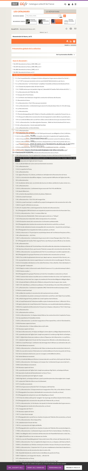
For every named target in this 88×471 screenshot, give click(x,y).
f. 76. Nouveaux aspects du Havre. (25, 411)
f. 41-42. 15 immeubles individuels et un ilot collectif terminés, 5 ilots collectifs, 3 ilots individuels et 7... (43, 263)
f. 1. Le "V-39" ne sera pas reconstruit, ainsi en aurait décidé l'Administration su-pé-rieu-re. (40, 81)
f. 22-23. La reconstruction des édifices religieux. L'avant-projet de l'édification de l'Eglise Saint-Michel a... (43, 177)
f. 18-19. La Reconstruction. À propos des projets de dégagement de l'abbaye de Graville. (40, 150)
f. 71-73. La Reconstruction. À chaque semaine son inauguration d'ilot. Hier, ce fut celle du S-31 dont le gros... (43, 389)
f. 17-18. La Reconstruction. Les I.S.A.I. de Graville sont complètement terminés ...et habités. (40, 147)
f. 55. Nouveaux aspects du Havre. (25, 329)
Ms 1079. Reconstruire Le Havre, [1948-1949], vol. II (27, 67)
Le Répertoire (52, 11)
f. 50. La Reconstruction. (22, 309)
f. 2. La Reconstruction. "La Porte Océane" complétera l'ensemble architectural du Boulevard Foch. (43, 84)
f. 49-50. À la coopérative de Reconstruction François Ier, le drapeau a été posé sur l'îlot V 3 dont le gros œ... (43, 307)
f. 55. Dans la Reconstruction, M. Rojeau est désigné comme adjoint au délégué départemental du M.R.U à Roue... (43, 331)
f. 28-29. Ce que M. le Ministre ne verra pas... (27, 205)
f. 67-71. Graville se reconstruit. (24, 384)
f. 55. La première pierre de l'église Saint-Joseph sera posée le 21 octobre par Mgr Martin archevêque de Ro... (43, 334)
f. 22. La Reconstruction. (22, 172)
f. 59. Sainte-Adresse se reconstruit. (25, 345)
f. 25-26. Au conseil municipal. (24, 197)
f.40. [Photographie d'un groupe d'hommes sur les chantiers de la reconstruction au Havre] (40, 254)
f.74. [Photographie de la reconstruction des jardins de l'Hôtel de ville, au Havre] (37, 400)
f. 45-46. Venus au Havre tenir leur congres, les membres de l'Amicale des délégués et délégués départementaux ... (43, 279)
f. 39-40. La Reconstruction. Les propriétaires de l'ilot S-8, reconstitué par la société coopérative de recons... (43, 252)
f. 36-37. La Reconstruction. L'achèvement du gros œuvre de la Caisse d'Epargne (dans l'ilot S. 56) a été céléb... (43, 238)
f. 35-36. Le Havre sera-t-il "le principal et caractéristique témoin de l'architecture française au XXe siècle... (43, 232)
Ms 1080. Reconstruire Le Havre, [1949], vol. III (26, 69)
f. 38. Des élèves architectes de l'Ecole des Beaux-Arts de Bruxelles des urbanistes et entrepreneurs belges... (43, 246)
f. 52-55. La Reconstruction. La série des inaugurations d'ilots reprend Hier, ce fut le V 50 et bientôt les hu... (43, 320)
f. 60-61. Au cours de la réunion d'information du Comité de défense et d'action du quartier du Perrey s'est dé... (43, 351)
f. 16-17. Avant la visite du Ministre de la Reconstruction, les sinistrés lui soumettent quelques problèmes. (43, 144)
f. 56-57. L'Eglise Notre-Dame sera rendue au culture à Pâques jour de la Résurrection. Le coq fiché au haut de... (43, 337)
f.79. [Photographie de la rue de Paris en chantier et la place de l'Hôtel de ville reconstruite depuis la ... (43, 428)
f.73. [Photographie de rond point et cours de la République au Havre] (35, 395)
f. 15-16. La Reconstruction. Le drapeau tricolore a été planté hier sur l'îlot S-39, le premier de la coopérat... (43, 141)
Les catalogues (22, 11)
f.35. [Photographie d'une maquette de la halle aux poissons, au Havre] (35, 230)
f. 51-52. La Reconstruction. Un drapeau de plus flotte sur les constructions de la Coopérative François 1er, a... (43, 315)
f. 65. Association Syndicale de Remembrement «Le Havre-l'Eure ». (33, 373)
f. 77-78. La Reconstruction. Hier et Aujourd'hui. (28, 420)
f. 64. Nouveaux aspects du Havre (25, 367)
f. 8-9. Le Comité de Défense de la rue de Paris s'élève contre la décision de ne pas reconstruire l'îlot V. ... (43, 119)
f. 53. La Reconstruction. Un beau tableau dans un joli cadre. (32, 326)
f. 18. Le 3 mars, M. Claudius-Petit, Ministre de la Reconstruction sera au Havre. (37, 152)
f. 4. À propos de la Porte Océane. (25, 95)
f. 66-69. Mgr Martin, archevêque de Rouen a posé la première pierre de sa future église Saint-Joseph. (43, 378)
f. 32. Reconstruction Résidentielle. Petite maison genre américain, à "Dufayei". (37, 216)
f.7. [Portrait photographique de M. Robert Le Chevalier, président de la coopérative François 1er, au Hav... (43, 114)
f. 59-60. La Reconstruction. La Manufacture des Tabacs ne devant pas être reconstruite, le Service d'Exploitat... (43, 348)
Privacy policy (73, 467)
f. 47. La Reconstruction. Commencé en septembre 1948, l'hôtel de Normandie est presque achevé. (42, 287)
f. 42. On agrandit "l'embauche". (24, 265)
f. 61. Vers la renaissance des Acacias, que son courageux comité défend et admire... (38, 354)
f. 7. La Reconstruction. (22, 111)
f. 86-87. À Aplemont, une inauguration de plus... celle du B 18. (32, 455)
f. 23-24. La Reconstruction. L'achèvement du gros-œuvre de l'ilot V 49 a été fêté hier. (38, 188)
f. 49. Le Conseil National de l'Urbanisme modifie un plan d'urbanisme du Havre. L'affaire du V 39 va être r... (43, 301)
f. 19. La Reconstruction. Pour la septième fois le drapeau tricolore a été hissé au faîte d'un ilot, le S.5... (43, 155)
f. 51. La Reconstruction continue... (25, 312)
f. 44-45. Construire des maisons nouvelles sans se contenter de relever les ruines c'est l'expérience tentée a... (43, 276)
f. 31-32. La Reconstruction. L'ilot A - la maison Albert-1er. (31, 213)
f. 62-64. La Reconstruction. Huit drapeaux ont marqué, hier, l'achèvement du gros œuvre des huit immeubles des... (43, 362)
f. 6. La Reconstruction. (22, 108)
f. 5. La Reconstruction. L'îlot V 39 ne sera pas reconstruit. (31, 103)
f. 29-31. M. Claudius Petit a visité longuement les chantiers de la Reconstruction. (38, 208)
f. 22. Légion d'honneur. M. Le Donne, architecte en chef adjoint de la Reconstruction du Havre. (41, 174)
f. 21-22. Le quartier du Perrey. (24, 169)
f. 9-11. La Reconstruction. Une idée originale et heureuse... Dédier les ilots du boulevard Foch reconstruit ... (43, 122)
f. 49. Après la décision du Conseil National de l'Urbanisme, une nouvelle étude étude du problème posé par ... (43, 304)
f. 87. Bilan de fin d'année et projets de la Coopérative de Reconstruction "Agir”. (37, 461)
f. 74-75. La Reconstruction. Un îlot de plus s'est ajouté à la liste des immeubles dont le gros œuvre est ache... (43, 403)
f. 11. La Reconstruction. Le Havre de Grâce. (27, 128)
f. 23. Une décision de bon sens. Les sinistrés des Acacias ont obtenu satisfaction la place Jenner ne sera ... (43, 183)
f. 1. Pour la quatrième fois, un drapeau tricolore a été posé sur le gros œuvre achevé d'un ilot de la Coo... (43, 78)
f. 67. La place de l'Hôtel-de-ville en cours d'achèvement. (31, 381)
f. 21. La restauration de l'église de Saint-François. (29, 161)
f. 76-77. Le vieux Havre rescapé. (24, 414)
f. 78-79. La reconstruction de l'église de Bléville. (29, 425)
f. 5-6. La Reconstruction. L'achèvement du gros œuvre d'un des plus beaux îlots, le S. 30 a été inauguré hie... (43, 106)
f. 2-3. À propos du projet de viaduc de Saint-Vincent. (30, 86)
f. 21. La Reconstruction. (22, 166)
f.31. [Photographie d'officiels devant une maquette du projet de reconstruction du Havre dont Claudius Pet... (43, 210)
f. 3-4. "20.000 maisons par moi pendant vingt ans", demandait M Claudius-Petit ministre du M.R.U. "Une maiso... (43, 89)
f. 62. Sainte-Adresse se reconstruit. (25, 356)
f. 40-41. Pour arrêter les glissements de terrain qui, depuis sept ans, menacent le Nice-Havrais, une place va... (43, 257)
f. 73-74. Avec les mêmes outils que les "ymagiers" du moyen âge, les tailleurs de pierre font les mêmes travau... (43, 398)
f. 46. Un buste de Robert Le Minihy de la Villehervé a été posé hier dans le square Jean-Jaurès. (41, 282)
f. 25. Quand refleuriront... (23, 191)
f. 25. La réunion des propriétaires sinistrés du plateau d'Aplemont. (34, 194)
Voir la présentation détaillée (64, 54)
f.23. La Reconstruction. (22, 180)
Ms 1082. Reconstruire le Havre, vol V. (24, 75)
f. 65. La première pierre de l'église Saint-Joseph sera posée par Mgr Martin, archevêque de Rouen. (42, 370)
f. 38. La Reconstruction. (22, 243)
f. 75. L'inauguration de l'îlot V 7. (24, 409)
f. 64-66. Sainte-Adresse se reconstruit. (26, 365)
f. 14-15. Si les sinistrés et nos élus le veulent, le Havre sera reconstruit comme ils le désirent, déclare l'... (43, 139)
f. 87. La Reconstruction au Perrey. (25, 458)
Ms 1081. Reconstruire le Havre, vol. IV (24, 72)
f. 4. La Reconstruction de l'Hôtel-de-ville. (27, 92)
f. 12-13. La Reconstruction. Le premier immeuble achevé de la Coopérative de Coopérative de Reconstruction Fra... (43, 136)
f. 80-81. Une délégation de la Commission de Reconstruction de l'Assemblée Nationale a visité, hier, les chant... (43, 433)
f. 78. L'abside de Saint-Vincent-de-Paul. (26, 422)
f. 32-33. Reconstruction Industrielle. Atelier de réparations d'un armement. (36, 219)
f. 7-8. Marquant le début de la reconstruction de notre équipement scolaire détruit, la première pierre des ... (43, 117)
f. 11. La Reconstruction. (22, 130)
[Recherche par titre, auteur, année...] (42, 16)
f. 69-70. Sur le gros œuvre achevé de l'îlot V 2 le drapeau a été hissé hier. (35, 387)
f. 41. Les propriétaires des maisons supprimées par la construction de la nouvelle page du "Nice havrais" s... (43, 260)
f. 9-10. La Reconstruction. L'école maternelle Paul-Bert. (31, 125)
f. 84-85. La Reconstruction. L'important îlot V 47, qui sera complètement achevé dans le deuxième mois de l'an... (43, 447)
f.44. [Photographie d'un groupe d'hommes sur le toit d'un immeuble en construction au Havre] (42, 274)
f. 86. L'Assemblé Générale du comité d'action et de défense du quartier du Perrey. (38, 453)
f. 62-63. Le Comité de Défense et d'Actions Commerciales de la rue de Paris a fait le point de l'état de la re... (43, 359)
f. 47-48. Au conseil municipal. (24, 290)
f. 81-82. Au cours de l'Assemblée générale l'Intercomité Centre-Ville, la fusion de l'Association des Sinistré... (43, 439)
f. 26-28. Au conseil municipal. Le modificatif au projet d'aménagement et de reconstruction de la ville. (43, 202)
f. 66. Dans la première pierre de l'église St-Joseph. (29, 376)
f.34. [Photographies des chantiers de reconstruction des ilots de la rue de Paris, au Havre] (40, 224)
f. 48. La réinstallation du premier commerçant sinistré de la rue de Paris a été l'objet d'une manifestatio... (43, 296)
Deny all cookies (36, 467)
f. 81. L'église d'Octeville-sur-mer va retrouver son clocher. (31, 436)
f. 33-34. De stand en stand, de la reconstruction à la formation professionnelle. (37, 221)
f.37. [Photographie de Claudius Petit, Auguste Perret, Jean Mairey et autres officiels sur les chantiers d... (43, 241)
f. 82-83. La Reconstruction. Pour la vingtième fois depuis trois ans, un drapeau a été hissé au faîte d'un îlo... (43, 442)
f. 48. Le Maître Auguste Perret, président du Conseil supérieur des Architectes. (37, 298)
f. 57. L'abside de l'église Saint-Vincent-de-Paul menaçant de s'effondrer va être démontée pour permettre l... (43, 340)
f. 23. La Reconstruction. (22, 185)
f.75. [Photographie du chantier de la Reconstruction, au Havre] (33, 406)
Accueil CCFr (15, 29)
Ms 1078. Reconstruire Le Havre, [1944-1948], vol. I (27, 64)
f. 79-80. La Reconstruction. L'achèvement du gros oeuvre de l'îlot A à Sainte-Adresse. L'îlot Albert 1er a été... (43, 431)
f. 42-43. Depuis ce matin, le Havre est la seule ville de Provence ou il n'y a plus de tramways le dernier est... (43, 268)
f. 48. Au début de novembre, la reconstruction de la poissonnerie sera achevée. (37, 293)
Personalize (55, 467)
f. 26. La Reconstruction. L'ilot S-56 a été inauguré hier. (30, 199)
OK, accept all (16, 467)
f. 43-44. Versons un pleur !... (23, 271)
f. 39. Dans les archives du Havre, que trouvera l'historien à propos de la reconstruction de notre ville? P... (43, 249)
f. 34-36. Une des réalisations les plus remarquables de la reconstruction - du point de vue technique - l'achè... (43, 227)
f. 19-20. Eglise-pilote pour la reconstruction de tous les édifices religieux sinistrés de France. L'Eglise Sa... (43, 158)
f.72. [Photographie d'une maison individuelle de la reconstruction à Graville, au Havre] (39, 392)
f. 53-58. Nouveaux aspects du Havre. (26, 323)
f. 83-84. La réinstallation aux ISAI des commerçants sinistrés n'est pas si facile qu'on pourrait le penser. (43, 444)
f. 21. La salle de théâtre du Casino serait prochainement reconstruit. (34, 163)
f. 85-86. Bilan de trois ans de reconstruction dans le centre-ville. (33, 450)
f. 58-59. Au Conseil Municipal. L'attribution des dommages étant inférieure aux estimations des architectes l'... (43, 342)
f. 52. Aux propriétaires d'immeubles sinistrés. (28, 318)
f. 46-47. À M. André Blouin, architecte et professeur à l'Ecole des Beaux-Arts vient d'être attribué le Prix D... (43, 285)
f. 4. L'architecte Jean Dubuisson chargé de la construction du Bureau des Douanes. (38, 97)
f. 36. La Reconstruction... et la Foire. (26, 235)
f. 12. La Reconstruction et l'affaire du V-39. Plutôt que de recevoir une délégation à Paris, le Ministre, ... (43, 133)
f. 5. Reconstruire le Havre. (23, 100)
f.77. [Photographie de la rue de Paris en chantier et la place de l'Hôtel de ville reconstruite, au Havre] (43, 417)
